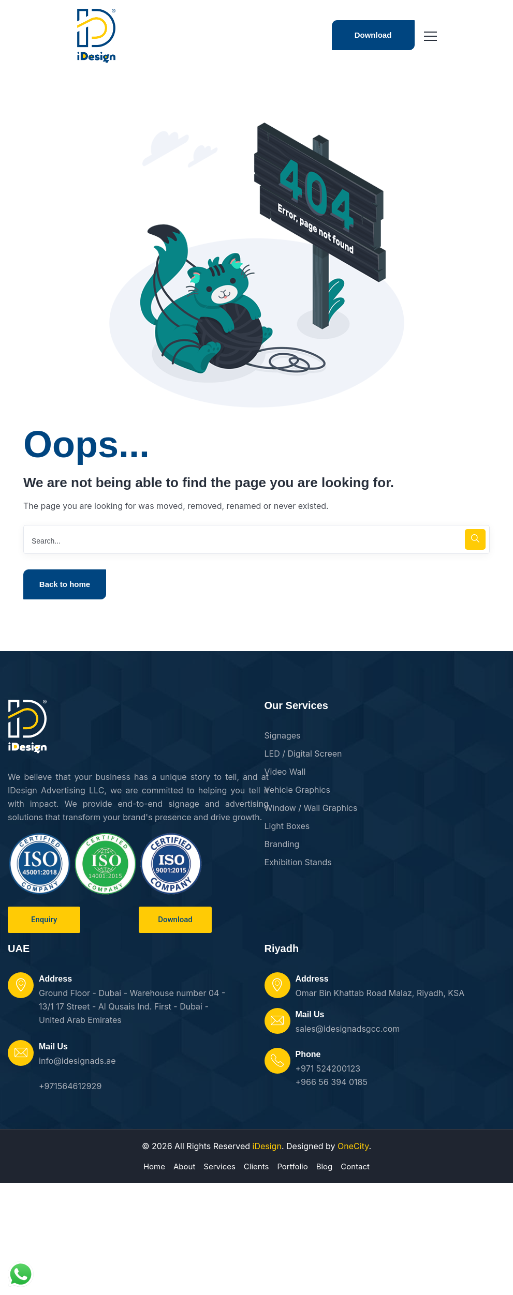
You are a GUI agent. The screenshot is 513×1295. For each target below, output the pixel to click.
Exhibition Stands (298, 862)
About (184, 1166)
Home (154, 1166)
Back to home (64, 584)
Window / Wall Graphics (311, 808)
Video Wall (285, 771)
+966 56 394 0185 (332, 1082)
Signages (283, 735)
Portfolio (292, 1166)
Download (373, 35)
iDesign (267, 1146)
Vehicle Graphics (297, 790)
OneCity (353, 1146)
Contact (355, 1166)
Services (219, 1166)
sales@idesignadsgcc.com (348, 1028)
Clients (256, 1166)
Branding (282, 844)
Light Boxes (287, 826)
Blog (324, 1166)
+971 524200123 (328, 1068)
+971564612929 (70, 1086)
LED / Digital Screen (303, 753)
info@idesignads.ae (77, 1061)
